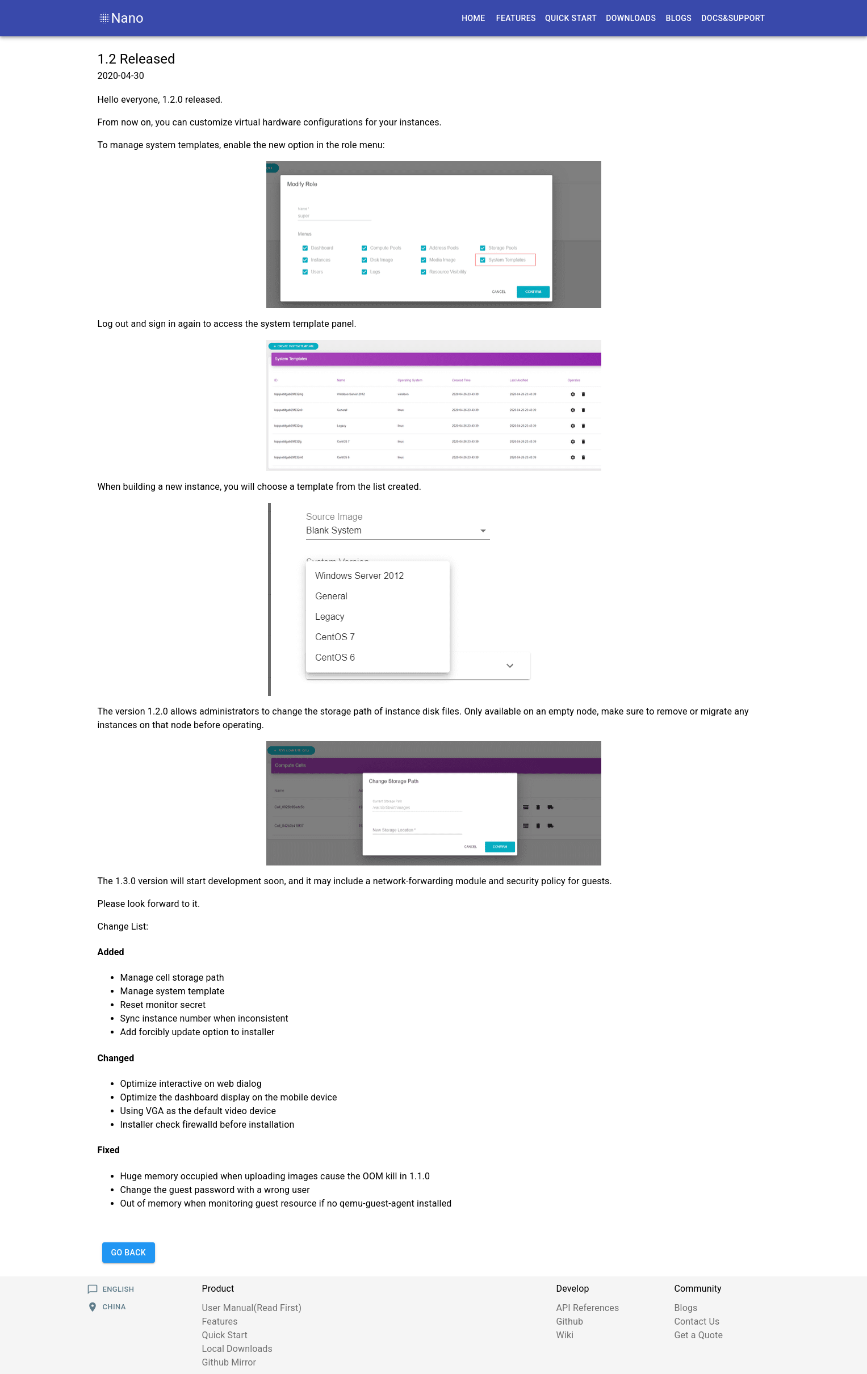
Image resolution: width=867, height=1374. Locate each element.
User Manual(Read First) (252, 1307)
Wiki (565, 1335)
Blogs (686, 1307)
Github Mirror (229, 1362)
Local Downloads (237, 1348)
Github (570, 1321)
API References (587, 1307)
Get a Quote (699, 1335)
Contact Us (697, 1321)
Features (220, 1321)
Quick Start (225, 1335)
